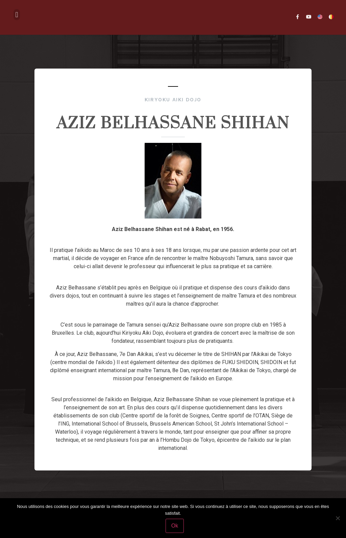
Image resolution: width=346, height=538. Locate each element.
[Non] (337, 518)
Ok (174, 526)
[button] (17, 12)
